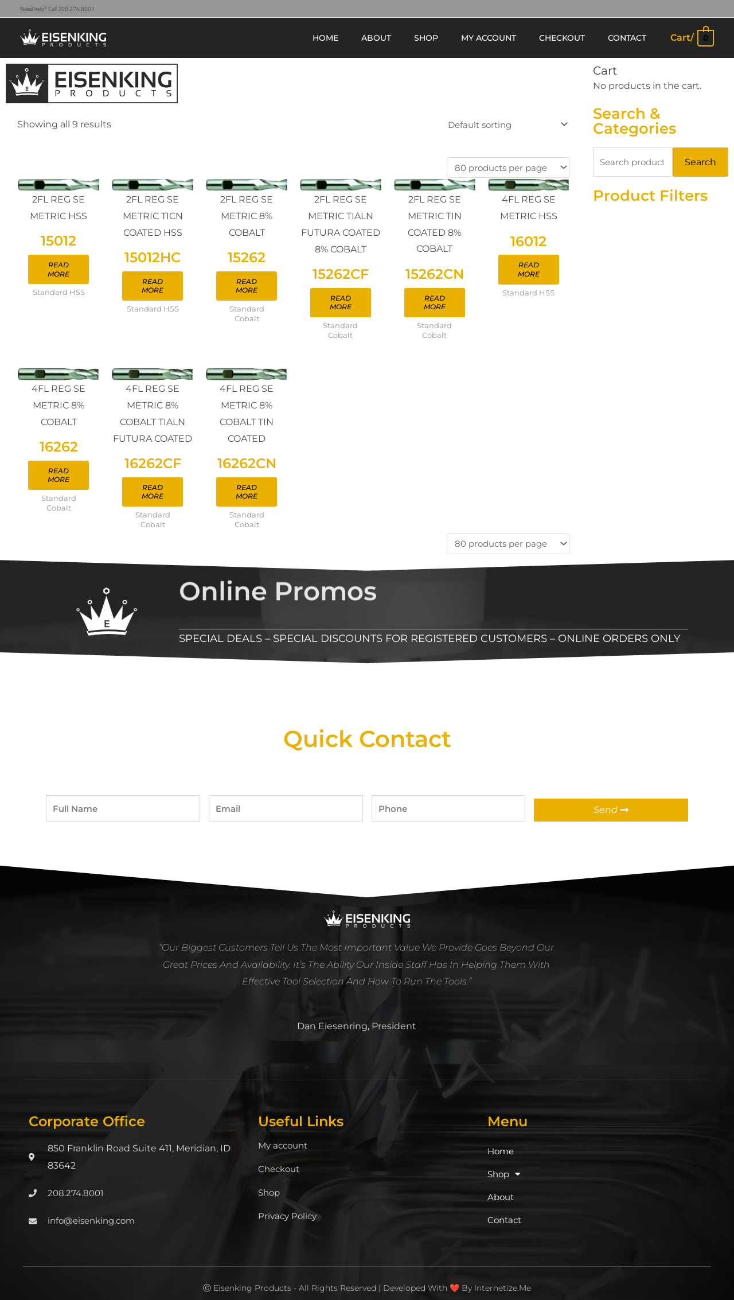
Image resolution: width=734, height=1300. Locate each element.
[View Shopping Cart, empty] (691, 37)
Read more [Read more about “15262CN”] (467, 307)
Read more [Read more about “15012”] (62, 272)
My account (285, 1133)
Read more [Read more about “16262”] (62, 472)
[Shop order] (500, 125)
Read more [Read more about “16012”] (568, 273)
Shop (270, 1181)
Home (501, 1139)
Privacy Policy (289, 1204)
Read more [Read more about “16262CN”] (264, 490)
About (501, 1185)
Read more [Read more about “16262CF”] (163, 490)
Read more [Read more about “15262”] (264, 289)
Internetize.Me (502, 1276)
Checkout (280, 1157)
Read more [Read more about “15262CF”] (365, 307)
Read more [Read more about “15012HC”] (163, 289)
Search (700, 162)
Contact (505, 1208)
